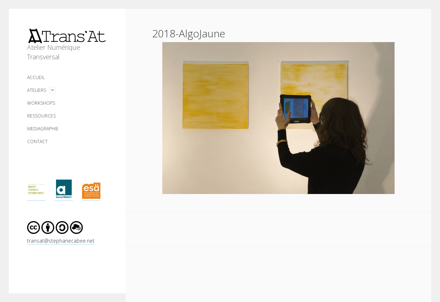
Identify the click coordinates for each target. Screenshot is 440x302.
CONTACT (37, 141)
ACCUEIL (36, 77)
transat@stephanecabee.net (61, 240)
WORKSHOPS (41, 103)
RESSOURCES (41, 116)
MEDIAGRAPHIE (43, 129)
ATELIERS (36, 90)
